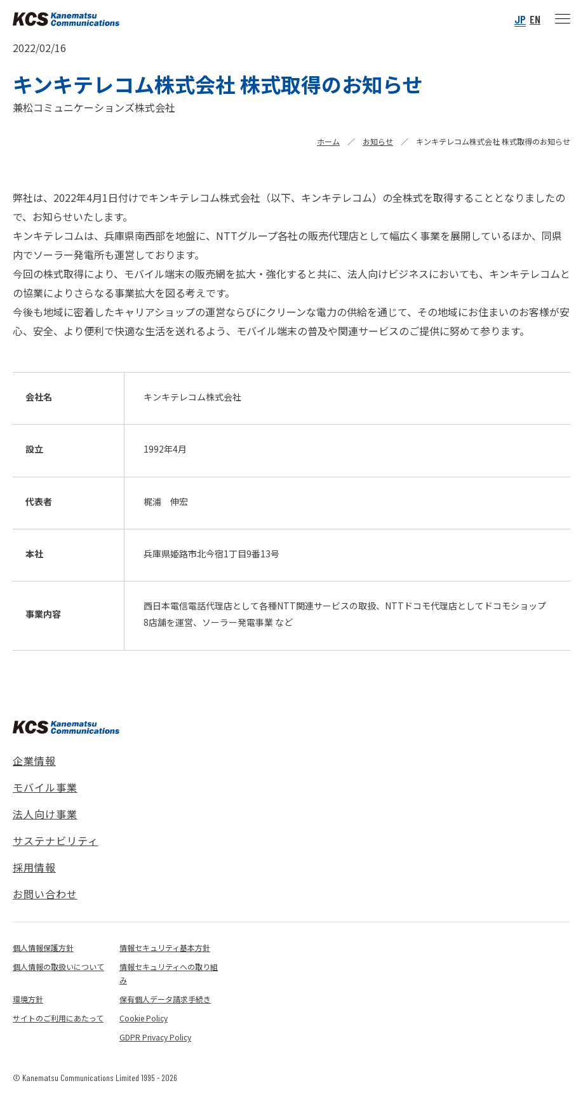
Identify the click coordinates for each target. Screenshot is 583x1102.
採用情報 (34, 867)
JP (520, 19)
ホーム (328, 141)
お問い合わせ (45, 893)
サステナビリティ (55, 840)
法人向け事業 (45, 813)
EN (535, 19)
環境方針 (28, 998)
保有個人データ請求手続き (165, 998)
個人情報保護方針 (43, 947)
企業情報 (34, 760)
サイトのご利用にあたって (58, 1017)
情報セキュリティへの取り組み (168, 973)
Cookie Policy (143, 1017)
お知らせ (378, 141)
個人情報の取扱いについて (58, 966)
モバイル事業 (45, 787)
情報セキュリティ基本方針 (164, 947)
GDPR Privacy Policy (155, 1037)
